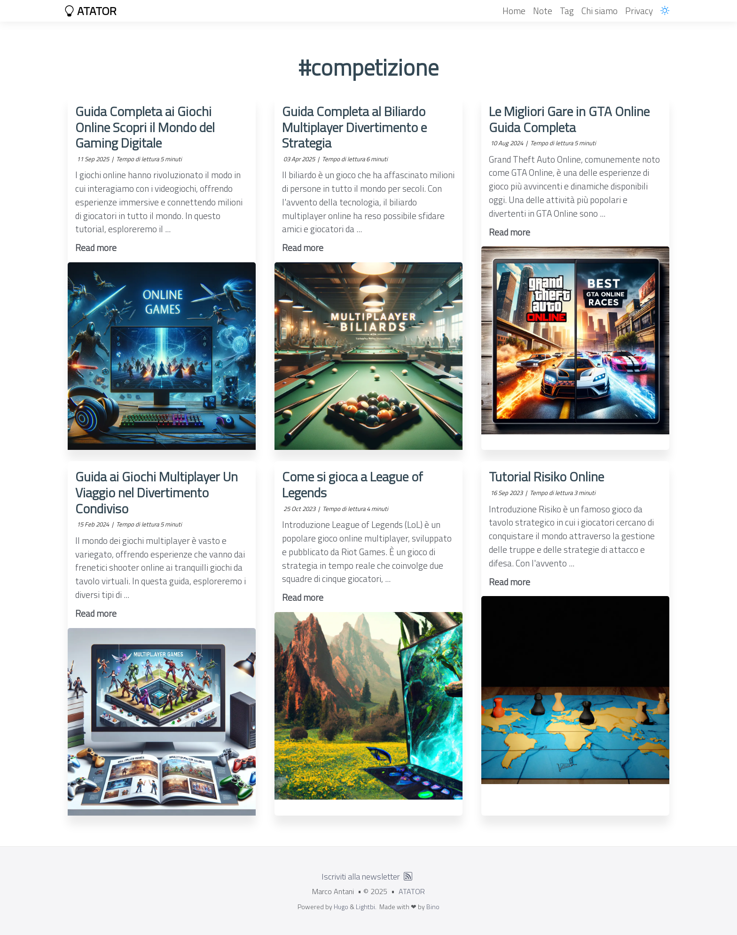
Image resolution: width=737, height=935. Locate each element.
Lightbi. (366, 906)
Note (542, 10)
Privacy (639, 10)
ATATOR (90, 10)
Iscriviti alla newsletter (360, 876)
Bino (432, 906)
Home (513, 10)
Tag (567, 10)
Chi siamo (599, 10)
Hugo (341, 906)
